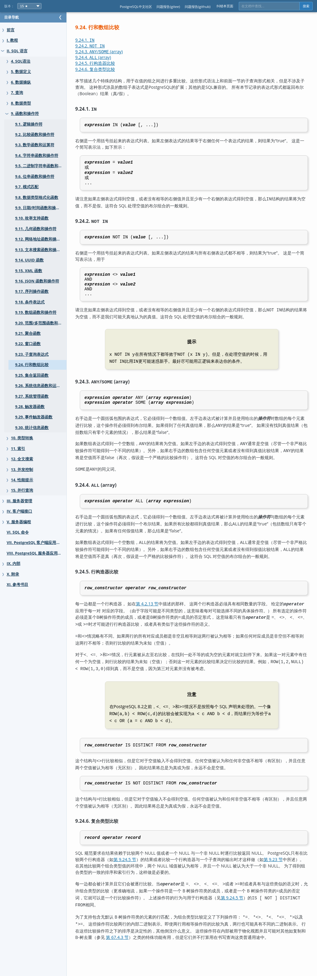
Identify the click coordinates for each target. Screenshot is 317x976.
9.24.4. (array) (105, 57)
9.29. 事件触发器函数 (33, 417)
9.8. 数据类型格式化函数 (36, 197)
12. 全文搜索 (22, 459)
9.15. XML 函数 (28, 270)
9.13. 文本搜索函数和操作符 (39, 249)
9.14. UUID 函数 (29, 260)
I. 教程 (12, 40)
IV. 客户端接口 (19, 511)
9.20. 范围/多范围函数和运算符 (42, 323)
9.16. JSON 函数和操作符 (37, 281)
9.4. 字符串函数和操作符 (36, 155)
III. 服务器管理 (19, 501)
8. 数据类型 (21, 103)
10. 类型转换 (22, 438)
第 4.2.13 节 (159, 623)
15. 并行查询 (22, 490)
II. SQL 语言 (17, 51)
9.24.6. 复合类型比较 (107, 69)
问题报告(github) (198, 6)
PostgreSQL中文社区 (136, 6)
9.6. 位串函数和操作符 (34, 176)
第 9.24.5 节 (149, 875)
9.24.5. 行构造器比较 (107, 63)
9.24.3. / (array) (111, 51)
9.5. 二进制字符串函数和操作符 (42, 165)
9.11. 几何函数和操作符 (35, 228)
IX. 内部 (13, 563)
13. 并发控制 (22, 469)
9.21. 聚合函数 (28, 333)
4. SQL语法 (20, 61)
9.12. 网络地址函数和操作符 (39, 239)
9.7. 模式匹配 (27, 186)
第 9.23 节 (298, 875)
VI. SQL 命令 (18, 532)
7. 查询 (17, 92)
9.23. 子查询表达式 (32, 354)
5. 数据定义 (21, 71)
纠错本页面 (225, 6)
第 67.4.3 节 (164, 949)
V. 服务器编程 (19, 521)
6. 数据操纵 (21, 82)
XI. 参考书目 (17, 584)
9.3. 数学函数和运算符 (34, 144)
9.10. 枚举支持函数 (32, 218)
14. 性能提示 (22, 480)
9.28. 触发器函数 (30, 406)
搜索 (306, 6)
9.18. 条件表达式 (30, 302)
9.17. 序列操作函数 (32, 291)
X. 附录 (13, 574)
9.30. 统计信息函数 (32, 427)
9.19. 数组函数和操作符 (35, 312)
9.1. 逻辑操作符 (28, 124)
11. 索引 (18, 448)
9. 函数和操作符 (25, 113)
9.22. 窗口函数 (28, 343)
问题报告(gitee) (168, 6)
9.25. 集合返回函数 (32, 375)
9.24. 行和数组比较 (32, 364)
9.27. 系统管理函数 (32, 396)
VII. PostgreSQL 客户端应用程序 (35, 542)
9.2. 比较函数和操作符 (34, 134)
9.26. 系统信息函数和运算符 (39, 385)
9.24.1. (97, 40)
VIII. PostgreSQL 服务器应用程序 (36, 553)
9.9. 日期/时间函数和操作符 (39, 207)
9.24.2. (102, 46)
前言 (11, 30)
